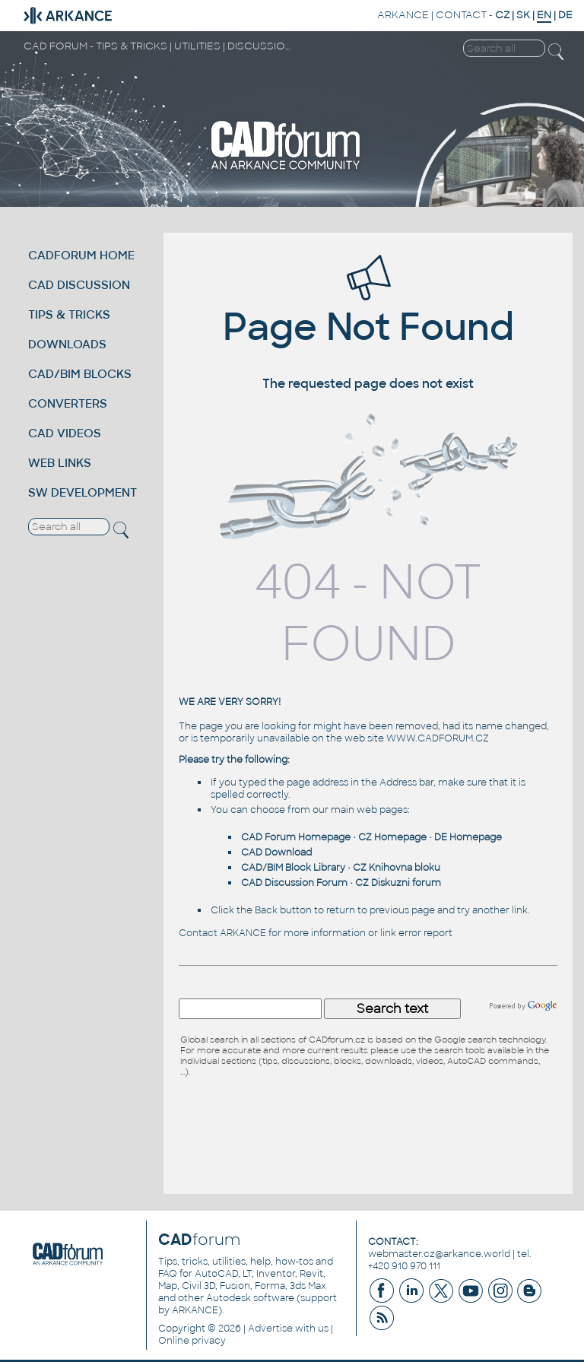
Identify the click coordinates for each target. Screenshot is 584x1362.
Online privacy (192, 1341)
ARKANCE (403, 14)
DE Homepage (468, 837)
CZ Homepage (392, 837)
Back (266, 910)
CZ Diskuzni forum (398, 883)
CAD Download (276, 852)
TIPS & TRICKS (69, 314)
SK (523, 14)
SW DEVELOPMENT (82, 492)
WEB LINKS (59, 463)
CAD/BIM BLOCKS (80, 374)
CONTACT (461, 14)
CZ (502, 14)
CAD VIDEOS (64, 433)
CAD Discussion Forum (294, 883)
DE (565, 14)
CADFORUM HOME (81, 255)
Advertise (270, 1328)
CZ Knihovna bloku (396, 868)
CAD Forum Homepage (296, 837)
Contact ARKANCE (222, 933)
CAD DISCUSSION (79, 285)
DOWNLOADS (67, 344)
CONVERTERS (67, 403)
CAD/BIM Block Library (293, 868)
